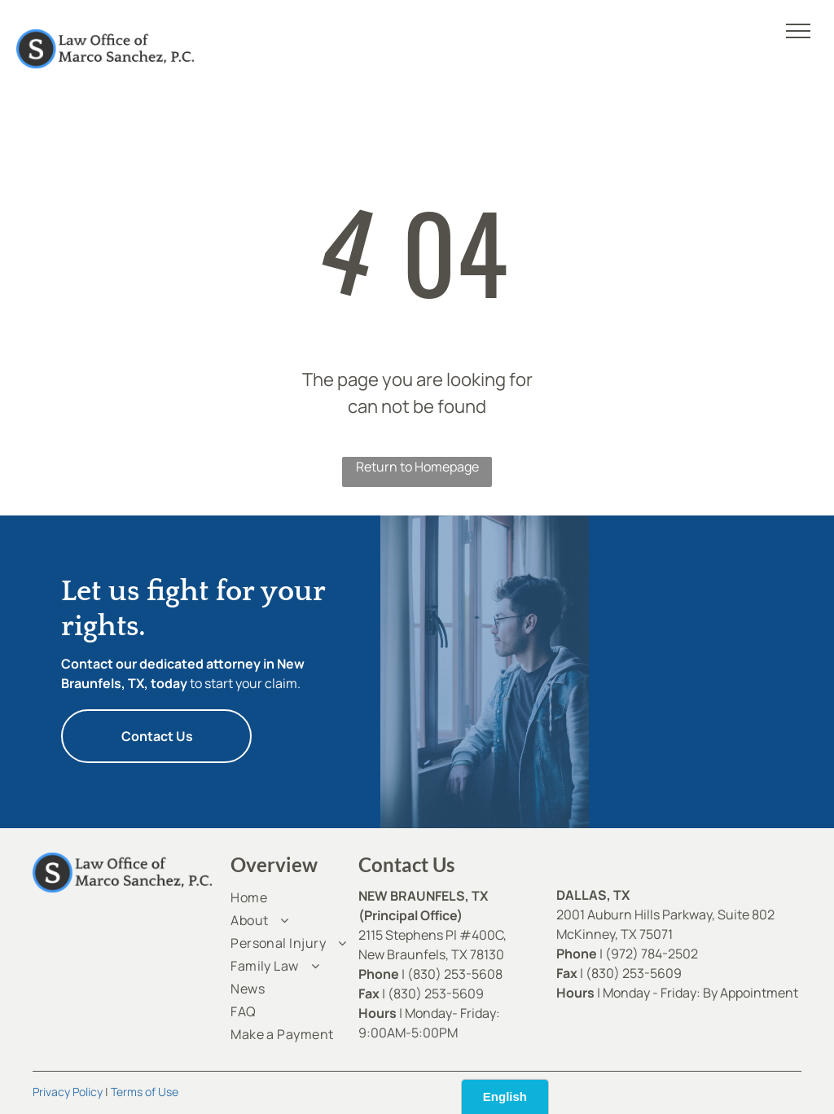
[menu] (798, 31)
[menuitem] (289, 897)
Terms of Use (144, 1091)
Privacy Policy (68, 1091)
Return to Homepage (417, 467)
